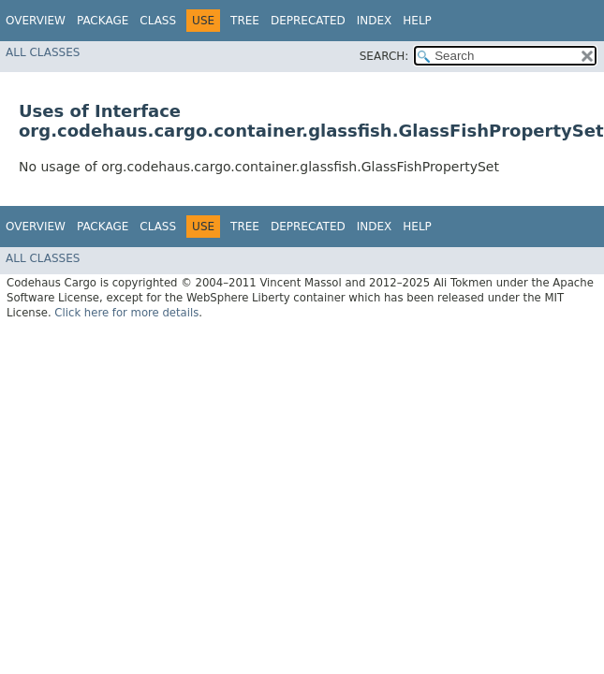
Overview (36, 20)
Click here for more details (126, 312)
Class (158, 20)
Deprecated (308, 20)
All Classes (43, 52)
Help (417, 20)
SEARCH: (384, 56)
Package (102, 20)
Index (374, 20)
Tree (244, 20)
